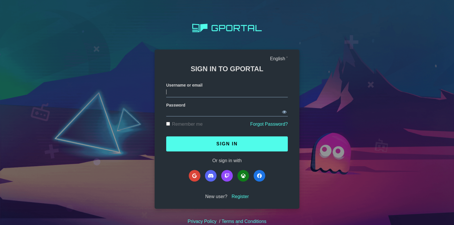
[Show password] (284, 111)
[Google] (194, 176)
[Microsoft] (243, 176)
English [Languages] (277, 58)
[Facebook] (259, 176)
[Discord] (211, 176)
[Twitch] (227, 176)
